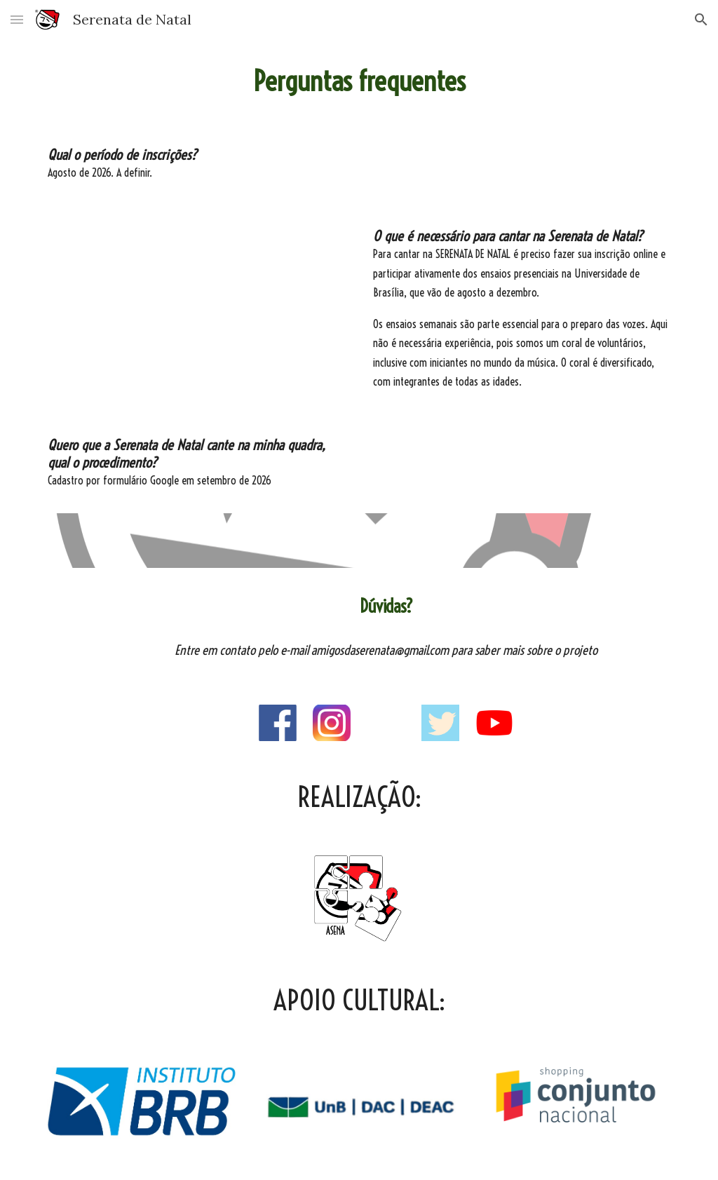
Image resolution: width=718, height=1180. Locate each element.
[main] (359, 81)
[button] (17, 19)
